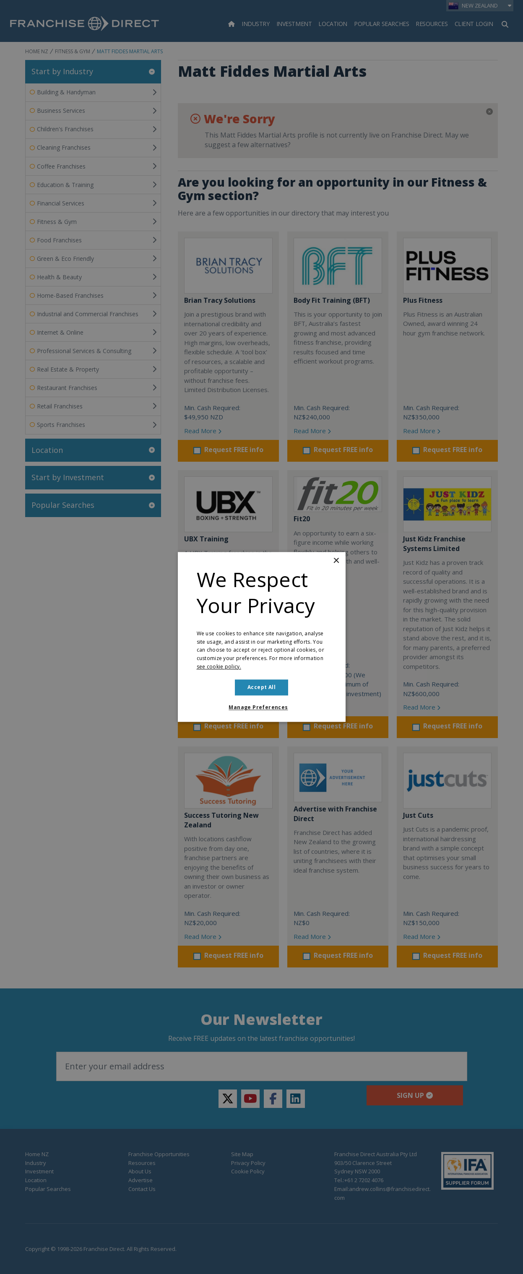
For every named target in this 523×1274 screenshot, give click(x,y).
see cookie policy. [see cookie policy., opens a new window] (219, 666)
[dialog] (261, 637)
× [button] (336, 561)
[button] (261, 708)
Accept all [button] (261, 687)
